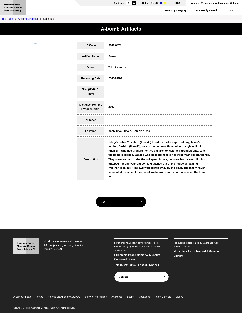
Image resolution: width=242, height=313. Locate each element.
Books (130, 296)
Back (103, 201)
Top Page (7, 18)
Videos (179, 296)
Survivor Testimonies (96, 296)
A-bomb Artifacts (28, 18)
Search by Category (175, 10)
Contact (231, 10)
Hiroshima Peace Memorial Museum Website (214, 3)
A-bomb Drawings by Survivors (64, 296)
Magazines (144, 296)
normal (152, 3)
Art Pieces (116, 296)
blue (161, 3)
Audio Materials (163, 296)
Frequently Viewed (206, 10)
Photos (39, 296)
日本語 (176, 3)
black (156, 3)
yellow (165, 3)
